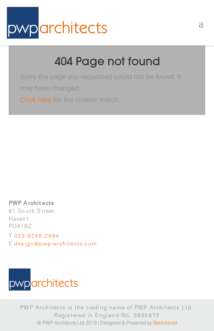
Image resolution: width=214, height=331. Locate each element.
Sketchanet (165, 322)
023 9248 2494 (37, 235)
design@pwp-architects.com (55, 243)
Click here (35, 99)
